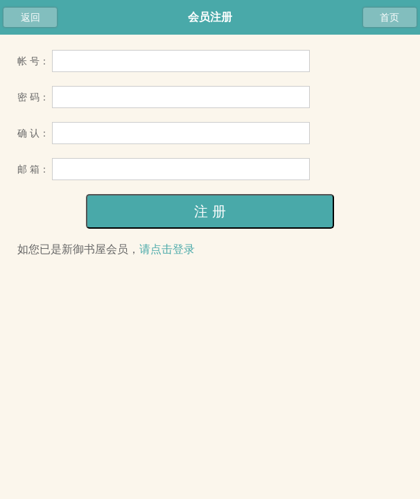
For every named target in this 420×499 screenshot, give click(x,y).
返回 (30, 17)
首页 (389, 17)
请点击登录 (167, 249)
